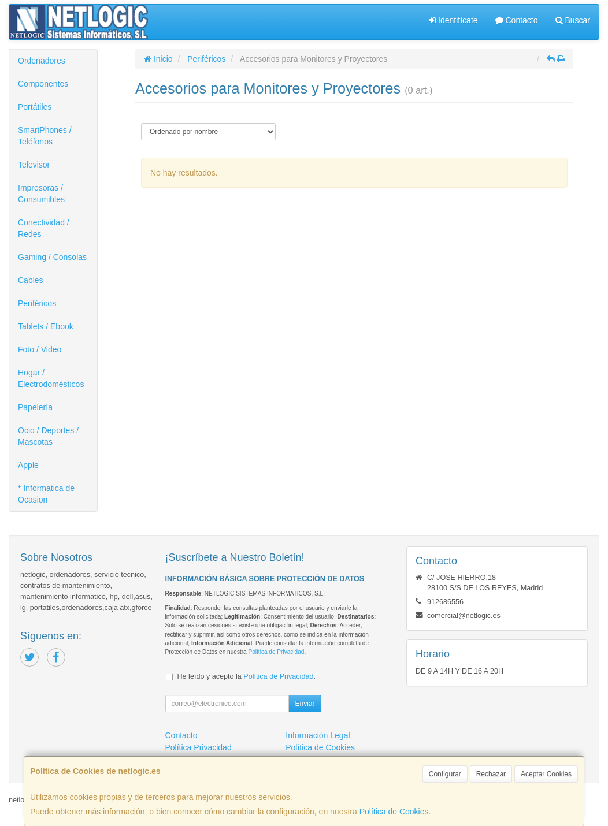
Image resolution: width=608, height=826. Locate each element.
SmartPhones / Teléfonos (45, 135)
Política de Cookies (394, 811)
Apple (28, 465)
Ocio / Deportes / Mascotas (48, 436)
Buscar (572, 20)
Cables (30, 280)
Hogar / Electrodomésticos (51, 378)
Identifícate (453, 20)
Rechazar (491, 774)
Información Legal (318, 735)
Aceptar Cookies (546, 774)
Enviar (304, 704)
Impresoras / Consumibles (41, 193)
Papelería (35, 407)
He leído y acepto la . (246, 676)
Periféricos (37, 303)
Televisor (34, 164)
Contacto (516, 20)
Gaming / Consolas (52, 257)
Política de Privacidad (276, 652)
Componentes (43, 83)
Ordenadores (41, 60)
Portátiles (34, 106)
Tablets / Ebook (45, 326)
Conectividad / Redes (43, 228)
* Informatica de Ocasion (46, 493)
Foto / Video (39, 349)
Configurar (445, 774)
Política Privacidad (198, 747)
